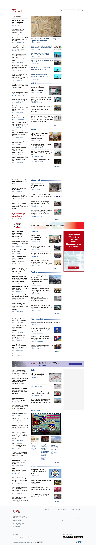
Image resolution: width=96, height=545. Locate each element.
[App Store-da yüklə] (68, 537)
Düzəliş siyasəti (61, 520)
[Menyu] (80, 10)
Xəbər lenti (16, 16)
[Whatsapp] (14, 537)
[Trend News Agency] (16, 511)
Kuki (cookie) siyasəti (76, 518)
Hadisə (33, 370)
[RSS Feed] (32, 537)
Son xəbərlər (47, 512)
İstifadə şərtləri (75, 512)
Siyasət (33, 129)
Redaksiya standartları (63, 518)
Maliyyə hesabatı (61, 522)
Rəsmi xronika (48, 514)
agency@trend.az (16, 527)
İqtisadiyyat (35, 180)
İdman (33, 466)
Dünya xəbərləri (37, 319)
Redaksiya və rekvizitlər (63, 514)
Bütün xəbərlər (57, 125)
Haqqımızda (61, 512)
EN (76, 542)
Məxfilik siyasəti (75, 514)
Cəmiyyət (34, 232)
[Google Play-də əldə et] (78, 537)
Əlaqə (59, 516)
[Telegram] (26, 537)
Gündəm (34, 272)
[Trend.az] (17, 10)
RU (81, 542)
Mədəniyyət (35, 410)
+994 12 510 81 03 (16, 526)
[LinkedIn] (29, 537)
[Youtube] (23, 537)
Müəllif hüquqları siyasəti (77, 516)
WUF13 (33, 83)
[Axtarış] (61, 10)
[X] (20, 537)
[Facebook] (17, 537)
